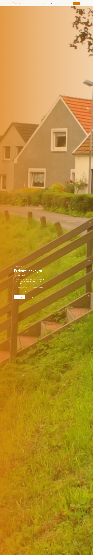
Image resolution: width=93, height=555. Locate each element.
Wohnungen (42, 3)
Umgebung (49, 3)
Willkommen (34, 3)
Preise (56, 3)
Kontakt (61, 3)
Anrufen (77, 3)
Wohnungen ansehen (33, 297)
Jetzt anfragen (19, 297)
